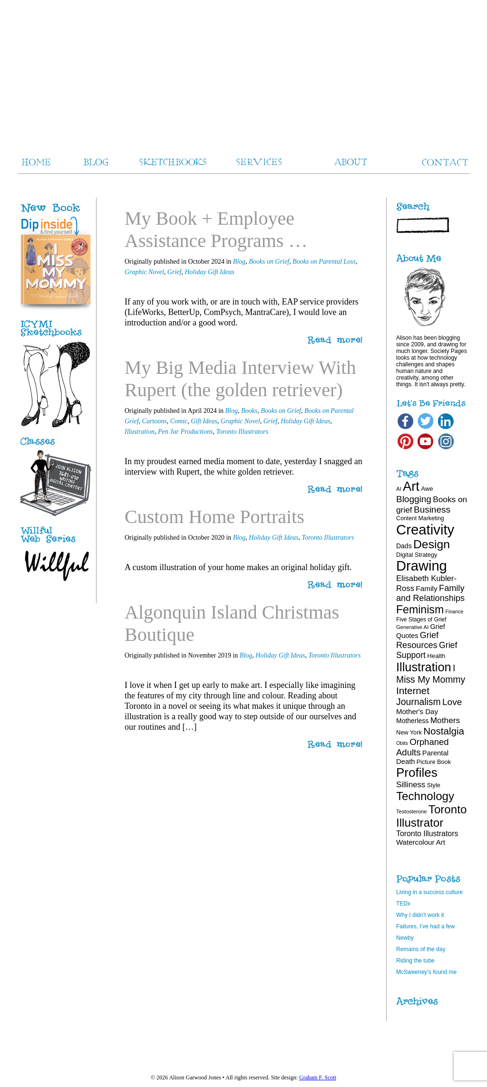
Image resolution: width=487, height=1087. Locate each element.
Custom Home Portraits (214, 516)
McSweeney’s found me (426, 972)
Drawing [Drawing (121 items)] (421, 565)
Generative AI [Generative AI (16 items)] (412, 627)
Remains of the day (420, 949)
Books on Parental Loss (324, 261)
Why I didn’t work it (420, 915)
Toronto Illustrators (242, 431)
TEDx (403, 903)
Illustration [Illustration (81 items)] (423, 667)
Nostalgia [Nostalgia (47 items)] (443, 730)
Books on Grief (269, 261)
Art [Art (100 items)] (411, 486)
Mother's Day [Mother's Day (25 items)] (417, 711)
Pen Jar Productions (185, 431)
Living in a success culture (429, 892)
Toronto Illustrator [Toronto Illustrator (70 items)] (431, 816)
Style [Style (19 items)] (433, 785)
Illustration (140, 431)
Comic (179, 421)
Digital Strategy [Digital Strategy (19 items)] (416, 554)
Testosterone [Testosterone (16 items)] (411, 811)
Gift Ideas (204, 421)
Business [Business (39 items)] (432, 510)
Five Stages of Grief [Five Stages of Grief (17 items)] (421, 619)
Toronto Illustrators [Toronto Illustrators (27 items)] (427, 834)
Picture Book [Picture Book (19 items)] (434, 761)
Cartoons (154, 421)
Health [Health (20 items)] (436, 655)
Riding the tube (415, 960)
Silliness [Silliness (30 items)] (410, 784)
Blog (239, 261)
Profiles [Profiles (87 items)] (417, 772)
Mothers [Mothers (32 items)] (445, 720)
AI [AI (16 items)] (398, 489)
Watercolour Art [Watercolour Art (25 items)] (420, 842)
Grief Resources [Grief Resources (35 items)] (417, 640)
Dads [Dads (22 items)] (404, 546)
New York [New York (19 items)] (409, 732)
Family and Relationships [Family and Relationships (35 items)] (430, 593)
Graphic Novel (144, 272)
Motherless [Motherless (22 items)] (412, 721)
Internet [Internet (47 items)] (412, 690)
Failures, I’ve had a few (425, 926)
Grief (174, 272)
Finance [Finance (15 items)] (455, 611)
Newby (405, 937)
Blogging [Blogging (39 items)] (413, 499)
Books (249, 410)
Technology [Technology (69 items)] (425, 796)
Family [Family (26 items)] (426, 588)
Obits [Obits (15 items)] (402, 743)
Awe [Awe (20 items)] (427, 488)
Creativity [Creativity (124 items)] (425, 529)
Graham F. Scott (317, 1077)
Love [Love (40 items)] (452, 702)
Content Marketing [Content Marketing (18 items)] (420, 518)
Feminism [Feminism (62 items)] (420, 609)
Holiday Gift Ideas (209, 272)
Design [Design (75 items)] (431, 544)
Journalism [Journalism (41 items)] (418, 701)
